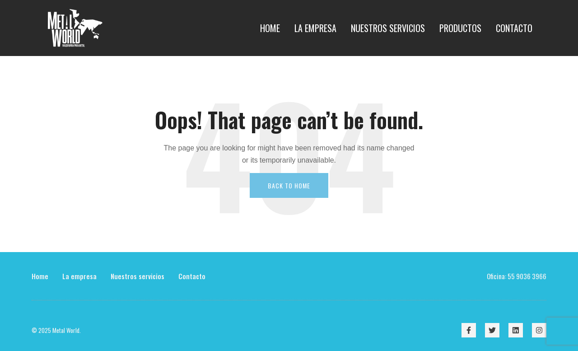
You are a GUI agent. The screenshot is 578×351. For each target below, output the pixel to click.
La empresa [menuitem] (315, 28)
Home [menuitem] (270, 28)
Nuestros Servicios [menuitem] (388, 28)
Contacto (191, 276)
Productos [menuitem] (460, 28)
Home (40, 276)
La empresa (79, 276)
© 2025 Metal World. (56, 330)
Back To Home (289, 185)
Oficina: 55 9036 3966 (516, 276)
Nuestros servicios (137, 276)
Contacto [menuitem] (514, 28)
